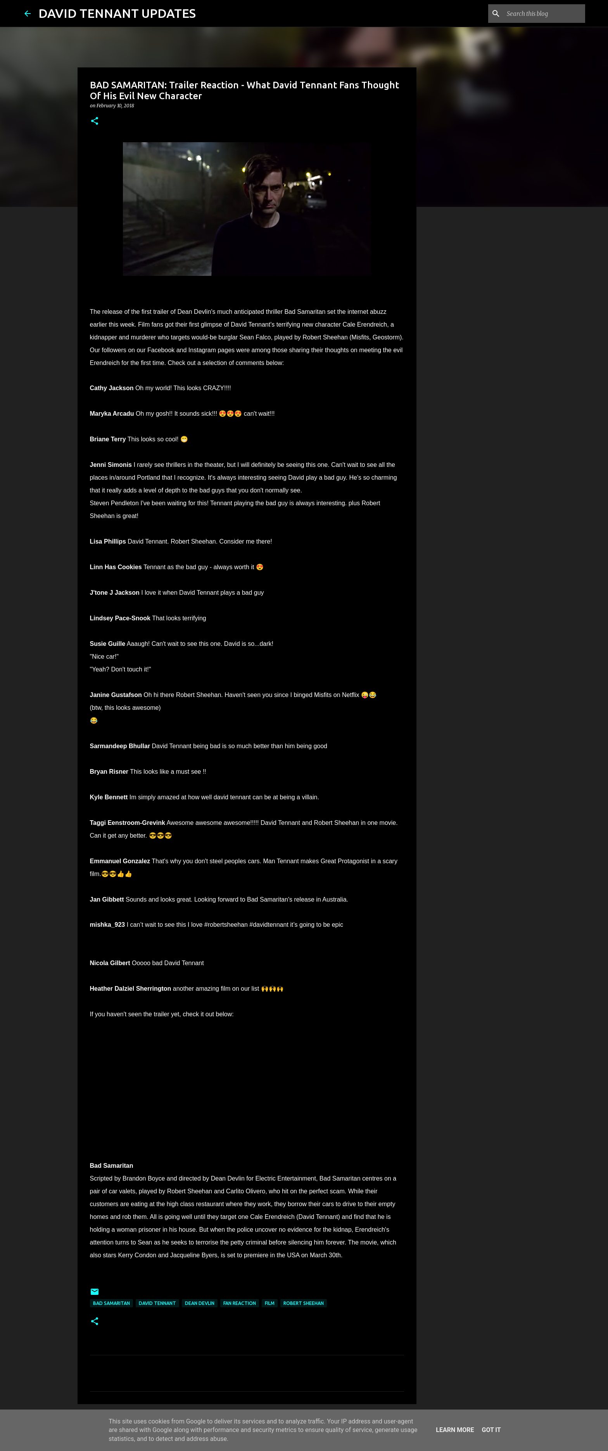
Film (270, 1303)
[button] (94, 121)
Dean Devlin (199, 1303)
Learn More (455, 1430)
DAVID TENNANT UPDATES (117, 13)
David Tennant (157, 1303)
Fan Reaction (239, 1303)
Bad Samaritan (111, 1303)
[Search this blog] (544, 13)
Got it (491, 1430)
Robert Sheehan (303, 1303)
